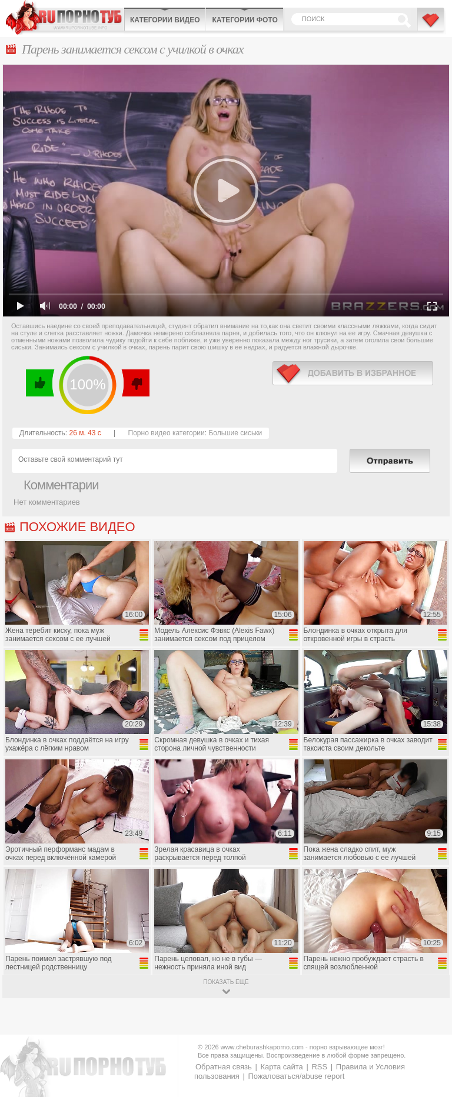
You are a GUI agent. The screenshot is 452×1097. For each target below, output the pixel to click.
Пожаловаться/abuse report (296, 1076)
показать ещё (225, 982)
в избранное (352, 373)
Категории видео (165, 20)
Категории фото (244, 20)
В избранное (431, 25)
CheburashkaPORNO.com (65, 17)
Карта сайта (281, 1066)
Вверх (429, 1030)
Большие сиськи (235, 433)
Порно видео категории (166, 433)
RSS (319, 1066)
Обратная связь (223, 1066)
